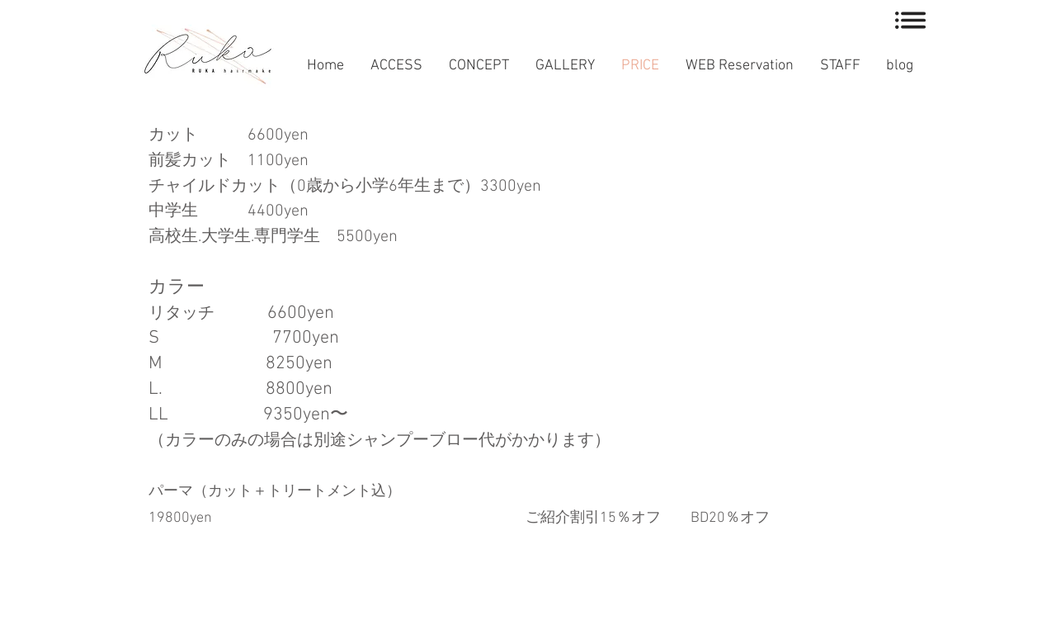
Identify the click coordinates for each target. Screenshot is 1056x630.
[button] (910, 20)
